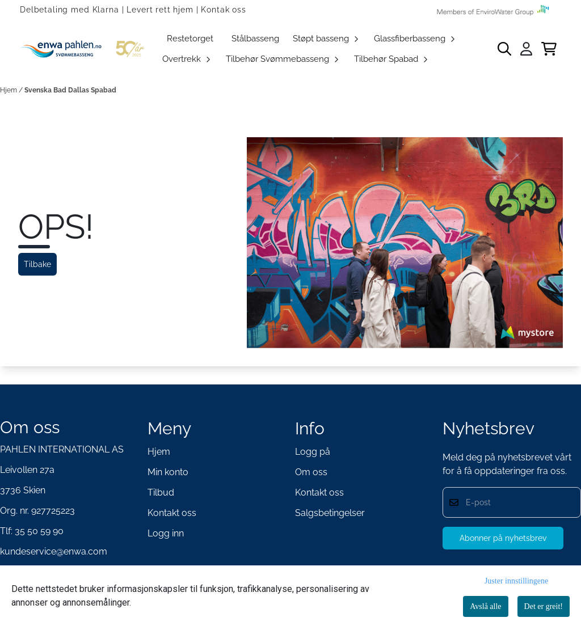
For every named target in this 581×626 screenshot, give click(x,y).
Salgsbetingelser (330, 512)
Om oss (311, 472)
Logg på (312, 451)
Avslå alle (485, 606)
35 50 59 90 (39, 531)
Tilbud (161, 492)
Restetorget (190, 38)
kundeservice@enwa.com (53, 551)
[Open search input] (504, 49)
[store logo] (84, 49)
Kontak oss (223, 9)
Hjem (9, 90)
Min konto (168, 472)
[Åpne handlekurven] (549, 48)
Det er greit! (543, 606)
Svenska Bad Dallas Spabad (70, 90)
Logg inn (166, 533)
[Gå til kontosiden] (526, 48)
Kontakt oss (172, 512)
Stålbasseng (255, 38)
